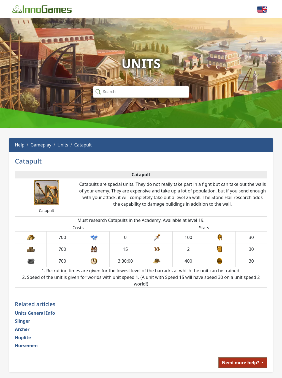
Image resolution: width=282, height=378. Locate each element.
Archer (22, 329)
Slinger (22, 321)
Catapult (83, 145)
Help (20, 145)
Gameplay (41, 145)
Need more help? (241, 363)
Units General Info (35, 313)
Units (62, 145)
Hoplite (23, 338)
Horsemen (26, 345)
